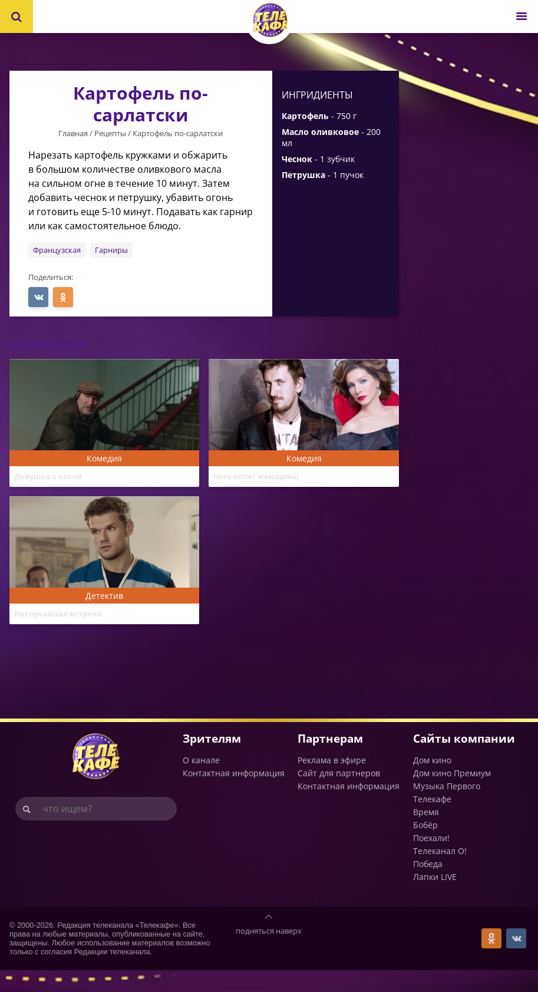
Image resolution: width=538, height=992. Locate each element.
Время (426, 833)
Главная (73, 133)
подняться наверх (269, 952)
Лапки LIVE (435, 898)
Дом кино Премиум (452, 794)
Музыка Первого (446, 807)
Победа (428, 885)
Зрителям (212, 760)
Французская (57, 250)
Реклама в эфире (332, 781)
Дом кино (432, 781)
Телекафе (432, 820)
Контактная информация (234, 794)
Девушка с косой (52, 477)
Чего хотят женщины (262, 477)
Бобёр (425, 846)
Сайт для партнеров (339, 794)
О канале (201, 781)
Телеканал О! (440, 872)
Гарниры (111, 250)
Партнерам (330, 760)
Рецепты (110, 133)
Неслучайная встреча (64, 625)
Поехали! (431, 859)
